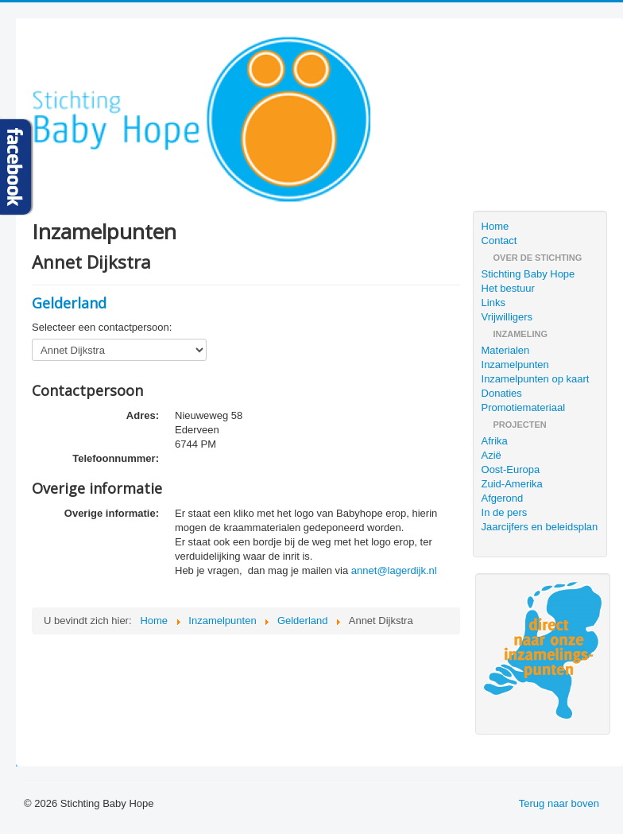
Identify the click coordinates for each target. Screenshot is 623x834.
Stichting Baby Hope (528, 274)
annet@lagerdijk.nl (394, 570)
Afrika (495, 441)
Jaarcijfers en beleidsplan (540, 527)
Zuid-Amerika (512, 484)
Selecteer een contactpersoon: (102, 327)
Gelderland (69, 302)
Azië (491, 455)
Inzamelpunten (515, 364)
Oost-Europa (511, 469)
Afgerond (503, 498)
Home (495, 226)
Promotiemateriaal (524, 407)
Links (493, 302)
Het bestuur (508, 288)
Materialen (506, 350)
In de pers (505, 512)
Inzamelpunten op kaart (536, 379)
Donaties (502, 393)
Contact (499, 240)
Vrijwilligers (507, 317)
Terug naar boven (559, 803)
